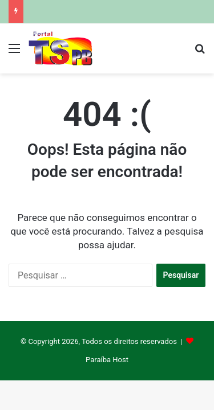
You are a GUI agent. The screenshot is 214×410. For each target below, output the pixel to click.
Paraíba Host (107, 359)
